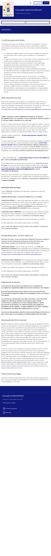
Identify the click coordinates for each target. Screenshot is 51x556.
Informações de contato (9, 402)
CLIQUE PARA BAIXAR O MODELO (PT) (34, 135)
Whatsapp (7, 412)
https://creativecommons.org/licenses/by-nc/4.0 (16, 362)
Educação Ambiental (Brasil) (28, 10)
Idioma (30, 3)
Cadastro (38, 3)
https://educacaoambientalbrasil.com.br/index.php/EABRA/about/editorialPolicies (27, 109)
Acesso (46, 3)
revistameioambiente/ (10, 408)
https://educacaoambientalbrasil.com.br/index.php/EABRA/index (22, 254)
